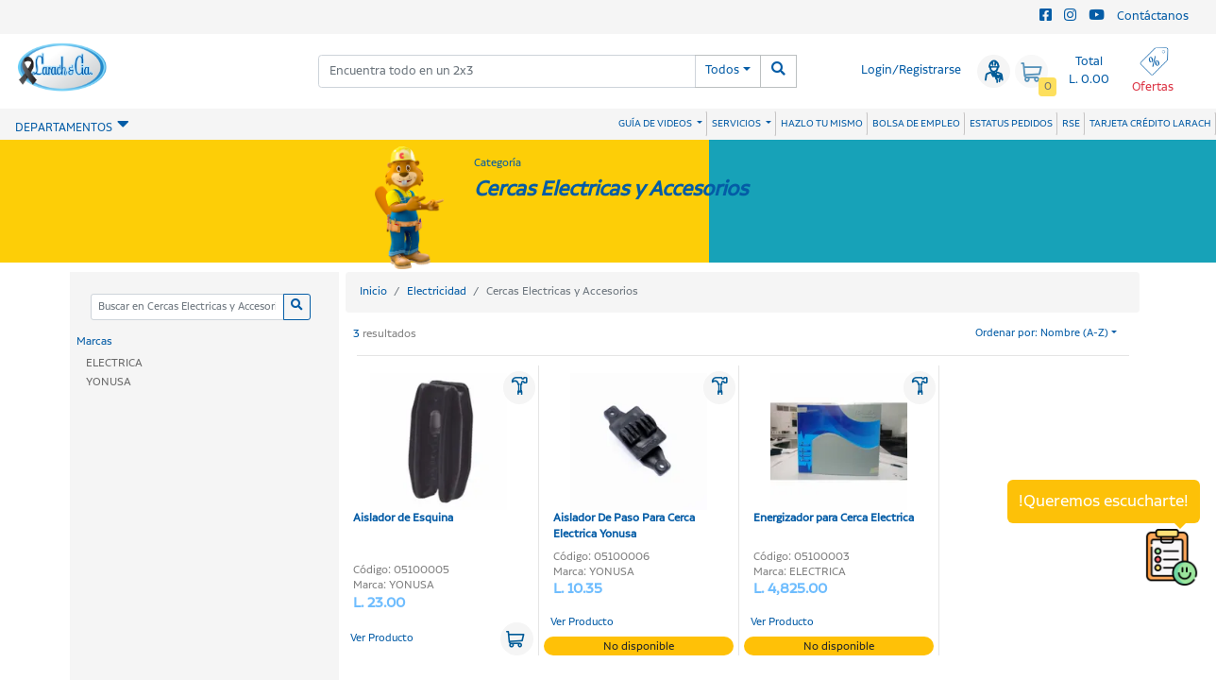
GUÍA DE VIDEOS (656, 123)
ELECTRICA (114, 363)
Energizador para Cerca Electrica (833, 449)
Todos (722, 70)
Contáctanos (1153, 17)
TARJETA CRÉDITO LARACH (1150, 123)
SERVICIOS (737, 123)
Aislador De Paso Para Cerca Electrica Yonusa (630, 457)
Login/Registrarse (911, 70)
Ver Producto (382, 638)
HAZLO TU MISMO (822, 123)
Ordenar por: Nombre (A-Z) (1041, 333)
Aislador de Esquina (430, 449)
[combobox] (507, 71)
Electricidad (436, 291)
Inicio (373, 291)
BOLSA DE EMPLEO (916, 123)
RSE (1071, 123)
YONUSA (108, 382)
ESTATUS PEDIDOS (1011, 123)
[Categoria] (187, 307)
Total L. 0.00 (1089, 71)
